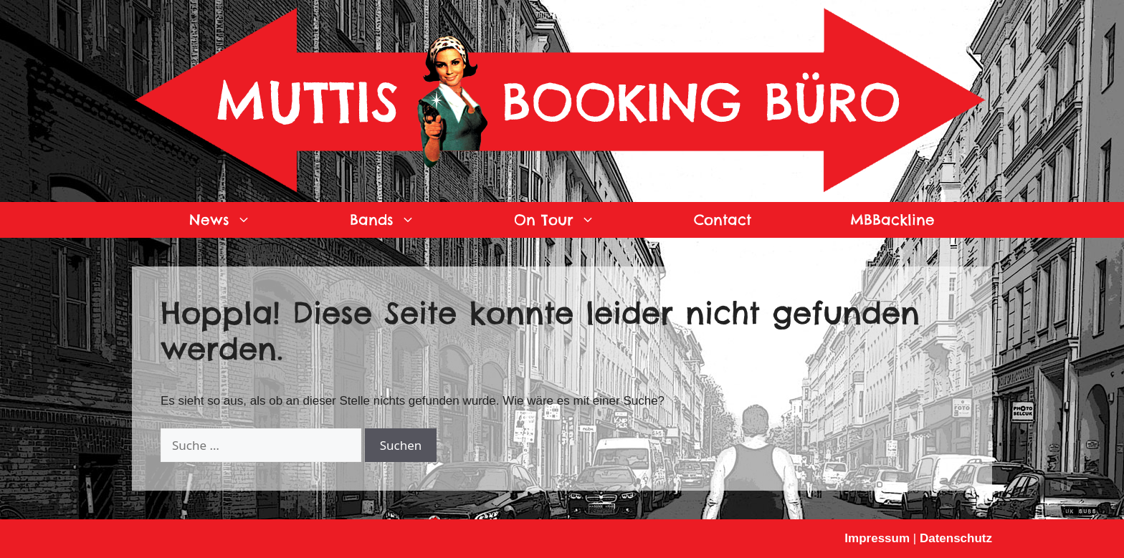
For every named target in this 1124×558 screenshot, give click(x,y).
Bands (407, 220)
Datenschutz (956, 538)
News (244, 220)
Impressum (877, 538)
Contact (722, 220)
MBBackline (892, 220)
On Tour (579, 220)
